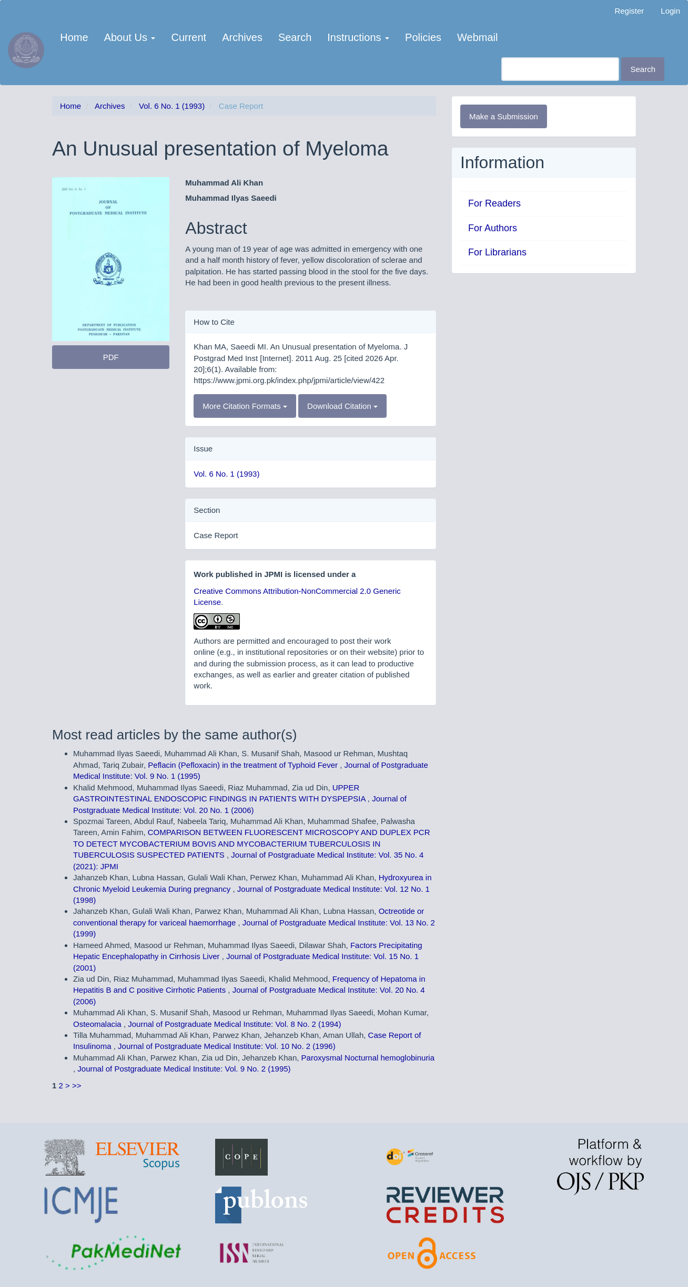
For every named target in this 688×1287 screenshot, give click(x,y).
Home (74, 37)
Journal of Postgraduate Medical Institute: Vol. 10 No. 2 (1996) (227, 1046)
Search (294, 37)
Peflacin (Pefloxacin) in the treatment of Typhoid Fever (244, 764)
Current (188, 37)
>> (77, 1085)
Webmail (477, 37)
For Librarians (497, 252)
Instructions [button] (358, 37)
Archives (242, 37)
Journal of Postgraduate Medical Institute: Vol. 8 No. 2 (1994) (234, 1024)
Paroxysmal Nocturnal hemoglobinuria (367, 1057)
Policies (423, 37)
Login (670, 10)
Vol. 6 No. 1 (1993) (172, 105)
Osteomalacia (98, 1024)
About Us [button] (130, 37)
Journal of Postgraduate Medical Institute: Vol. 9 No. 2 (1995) (183, 1068)
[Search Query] (560, 69)
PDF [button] (111, 357)
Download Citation (342, 405)
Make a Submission (503, 116)
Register (629, 10)
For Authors (492, 228)
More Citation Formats (245, 405)
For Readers (494, 203)
